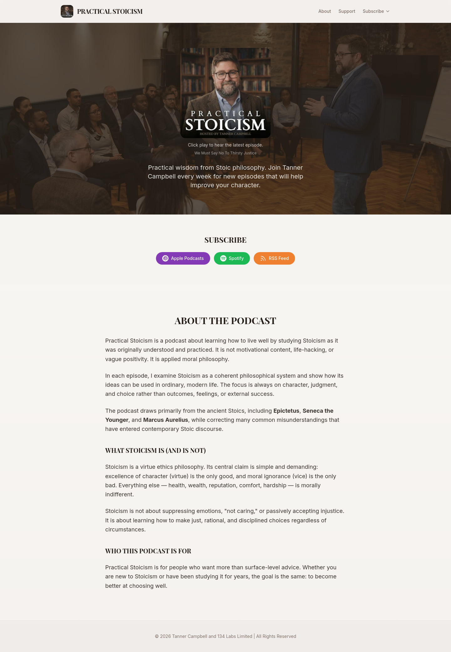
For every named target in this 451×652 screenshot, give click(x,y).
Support (347, 11)
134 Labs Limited (234, 636)
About (324, 11)
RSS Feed (274, 258)
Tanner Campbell (189, 636)
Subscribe (376, 11)
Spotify (232, 258)
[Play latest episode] (225, 93)
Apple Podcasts (183, 258)
